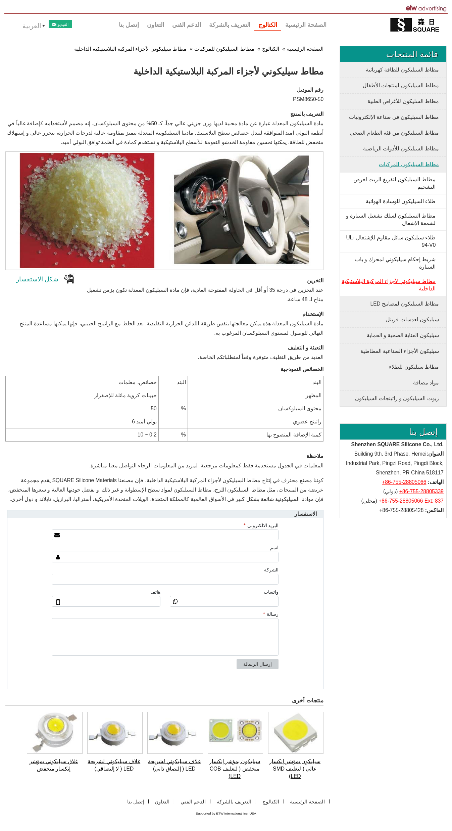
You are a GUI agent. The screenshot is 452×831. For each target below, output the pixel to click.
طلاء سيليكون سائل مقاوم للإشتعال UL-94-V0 (391, 241)
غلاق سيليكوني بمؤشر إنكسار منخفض (54, 765)
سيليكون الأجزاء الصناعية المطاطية (399, 351)
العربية (31, 26)
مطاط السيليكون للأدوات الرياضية (401, 148)
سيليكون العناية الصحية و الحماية (403, 335)
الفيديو (60, 24)
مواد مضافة (426, 382)
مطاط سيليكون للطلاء (414, 367)
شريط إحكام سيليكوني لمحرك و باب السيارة (395, 263)
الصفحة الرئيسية (305, 49)
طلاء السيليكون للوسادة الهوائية (401, 201)
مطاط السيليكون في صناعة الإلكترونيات (394, 117)
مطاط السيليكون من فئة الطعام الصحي (394, 133)
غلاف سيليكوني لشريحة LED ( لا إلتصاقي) (114, 765)
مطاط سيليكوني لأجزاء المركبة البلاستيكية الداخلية (130, 49)
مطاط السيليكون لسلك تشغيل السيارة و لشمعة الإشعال (391, 219)
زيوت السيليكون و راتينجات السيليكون (397, 398)
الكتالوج (270, 49)
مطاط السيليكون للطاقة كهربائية (402, 70)
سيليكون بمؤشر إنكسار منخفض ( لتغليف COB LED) (234, 768)
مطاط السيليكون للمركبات (224, 49)
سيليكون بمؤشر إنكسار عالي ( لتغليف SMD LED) (294, 768)
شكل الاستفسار (37, 279)
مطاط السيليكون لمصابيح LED (404, 304)
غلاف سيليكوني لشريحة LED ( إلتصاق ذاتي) (174, 765)
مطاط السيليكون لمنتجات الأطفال (401, 85)
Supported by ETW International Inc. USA (226, 813)
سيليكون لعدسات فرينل (412, 319)
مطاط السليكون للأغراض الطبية (403, 101)
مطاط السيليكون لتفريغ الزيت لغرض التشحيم (394, 183)
